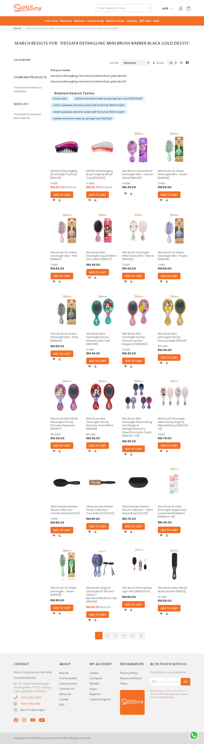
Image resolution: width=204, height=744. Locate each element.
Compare (96, 678)
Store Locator (68, 683)
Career (64, 699)
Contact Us (66, 689)
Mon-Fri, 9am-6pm (32, 710)
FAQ (61, 705)
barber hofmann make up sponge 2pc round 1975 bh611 (108, 98)
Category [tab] (22, 60)
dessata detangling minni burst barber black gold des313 (88, 81)
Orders (94, 673)
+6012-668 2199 (30, 704)
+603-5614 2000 (30, 697)
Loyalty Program (100, 699)
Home (17, 28)
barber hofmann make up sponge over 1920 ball (82, 118)
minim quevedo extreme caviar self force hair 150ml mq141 (88, 111)
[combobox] (124, 8)
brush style (60, 98)
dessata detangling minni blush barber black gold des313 (88, 76)
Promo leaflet (68, 678)
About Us (65, 694)
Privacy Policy (129, 673)
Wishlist (95, 683)
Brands (64, 673)
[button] (54, 200)
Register (95, 694)
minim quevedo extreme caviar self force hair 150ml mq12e (89, 105)
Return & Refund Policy (130, 680)
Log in (93, 689)
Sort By (114, 63)
